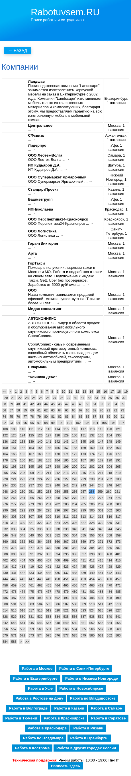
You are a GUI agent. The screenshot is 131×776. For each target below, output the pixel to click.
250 (22, 491)
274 (109, 498)
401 (117, 554)
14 (91, 391)
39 (11, 404)
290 (5, 510)
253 (48, 491)
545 (31, 623)
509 (83, 604)
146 (92, 441)
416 (5, 566)
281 (48, 504)
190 (109, 460)
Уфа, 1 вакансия (116, 147)
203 (100, 466)
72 (115, 410)
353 (65, 535)
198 (57, 466)
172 (74, 454)
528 (5, 616)
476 (39, 591)
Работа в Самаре (106, 708)
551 (83, 623)
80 (46, 416)
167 (31, 454)
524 (92, 610)
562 (57, 629)
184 (57, 460)
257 (83, 491)
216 (92, 473)
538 (92, 616)
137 (13, 441)
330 (109, 523)
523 (83, 610)
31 (82, 398)
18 (119, 391)
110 (22, 429)
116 (74, 429)
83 (66, 416)
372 (109, 541)
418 (22, 566)
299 (83, 510)
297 (65, 510)
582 (109, 635)
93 (11, 423)
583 (117, 635)
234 (5, 485)
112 (39, 429)
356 (92, 535)
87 (94, 416)
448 (39, 579)
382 (74, 548)
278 (22, 504)
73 (122, 410)
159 (83, 448)
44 (46, 404)
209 (31, 473)
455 (100, 579)
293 (31, 510)
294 (39, 510)
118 (92, 429)
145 (83, 441)
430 (5, 573)
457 (117, 579)
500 (5, 604)
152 (22, 448)
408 (57, 560)
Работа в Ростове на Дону (39, 698)
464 (57, 585)
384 (92, 548)
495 (83, 598)
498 (109, 598)
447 (31, 579)
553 (100, 623)
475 (31, 591)
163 (117, 448)
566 (92, 629)
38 (4, 404)
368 (74, 541)
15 (98, 391)
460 (22, 585)
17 (112, 391)
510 (92, 604)
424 (74, 566)
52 (101, 404)
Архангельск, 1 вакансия (116, 137)
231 (100, 479)
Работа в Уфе (40, 688)
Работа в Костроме (32, 748)
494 (74, 598)
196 (39, 466)
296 (57, 510)
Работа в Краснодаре (47, 728)
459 (13, 585)
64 (60, 410)
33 (96, 398)
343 (100, 529)
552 (92, 623)
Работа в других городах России (86, 748)
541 (117, 616)
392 (39, 554)
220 (5, 479)
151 (13, 448)
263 (13, 498)
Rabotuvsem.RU (65, 12)
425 (83, 566)
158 (74, 448)
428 (109, 566)
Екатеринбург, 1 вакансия (116, 100)
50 (87, 404)
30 (75, 398)
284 (74, 504)
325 (65, 523)
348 (22, 535)
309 (48, 516)
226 (57, 479)
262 (5, 498)
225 (48, 479)
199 (65, 466)
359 (117, 535)
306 (22, 516)
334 (22, 529)
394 (57, 554)
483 (100, 591)
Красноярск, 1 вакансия (116, 221)
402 (5, 560)
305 (13, 516)
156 (57, 448)
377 (31, 548)
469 (100, 585)
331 (117, 523)
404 (22, 560)
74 (4, 416)
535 (65, 616)
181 (31, 460)
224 (39, 479)
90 (115, 416)
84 (73, 416)
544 (22, 623)
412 (92, 560)
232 (109, 479)
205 (117, 466)
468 (92, 585)
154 (39, 448)
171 (65, 454)
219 (117, 473)
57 (11, 410)
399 (100, 554)
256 (74, 491)
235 (13, 485)
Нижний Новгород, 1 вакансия (116, 179)
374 (5, 548)
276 (5, 504)
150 (5, 448)
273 (100, 498)
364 (39, 541)
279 (31, 504)
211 (48, 473)
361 (13, 541)
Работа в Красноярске (64, 718)
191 (117, 460)
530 (22, 616)
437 (65, 573)
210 (39, 473)
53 (108, 404)
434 (39, 573)
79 (39, 416)
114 (57, 429)
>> (27, 641)
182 (39, 460)
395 (65, 554)
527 (117, 610)
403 (13, 560)
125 (31, 435)
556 (5, 629)
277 (13, 504)
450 (57, 579)
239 (48, 485)
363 (31, 541)
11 (70, 391)
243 (83, 485)
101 (69, 423)
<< (4, 391)
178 (5, 460)
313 (83, 516)
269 (65, 498)
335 (31, 529)
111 (31, 429)
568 (109, 629)
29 (68, 398)
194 (22, 466)
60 (32, 410)
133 (100, 435)
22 (20, 398)
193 (13, 466)
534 (57, 616)
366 (57, 541)
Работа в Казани (69, 708)
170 (57, 454)
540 (109, 616)
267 (48, 498)
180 (22, 460)
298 (74, 510)
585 (13, 641)
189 (100, 460)
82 (60, 416)
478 (57, 591)
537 (83, 616)
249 (13, 491)
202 (92, 466)
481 (83, 591)
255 (65, 491)
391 (31, 554)
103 (86, 423)
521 (65, 610)
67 (80, 410)
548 (57, 623)
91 (122, 416)
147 (100, 441)
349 (31, 535)
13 (84, 391)
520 (57, 610)
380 (57, 548)
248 (5, 491)
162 (109, 448)
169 (48, 454)
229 (83, 479)
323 (48, 523)
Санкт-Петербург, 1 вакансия (116, 233)
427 (100, 566)
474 (22, 591)
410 (74, 560)
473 (13, 591)
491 (48, 598)
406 (39, 560)
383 (83, 548)
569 (117, 629)
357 (100, 535)
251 (31, 491)
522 (74, 610)
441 (100, 573)
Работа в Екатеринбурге (35, 678)
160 (92, 448)
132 (92, 435)
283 (65, 504)
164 (5, 454)
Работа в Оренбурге (89, 738)
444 (5, 579)
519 (48, 610)
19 (126, 391)
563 (65, 629)
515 (13, 610)
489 (31, 598)
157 (65, 448)
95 (25, 423)
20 (6, 398)
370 (92, 541)
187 (83, 460)
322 (39, 523)
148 (109, 441)
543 (13, 623)
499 (117, 598)
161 (100, 448)
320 (22, 523)
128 (57, 435)
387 (117, 548)
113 (48, 429)
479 (65, 591)
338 (57, 529)
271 (83, 498)
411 (83, 560)
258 (91, 491)
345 (117, 529)
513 (117, 604)
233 (117, 479)
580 (92, 635)
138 (22, 441)
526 (109, 610)
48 (73, 404)
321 (31, 523)
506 (57, 604)
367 (65, 541)
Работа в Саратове (108, 718)
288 (109, 504)
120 (109, 429)
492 (57, 598)
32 (89, 398)
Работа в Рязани (88, 728)
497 (100, 598)
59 (25, 410)
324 (57, 523)
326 (74, 523)
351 (48, 535)
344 (109, 529)
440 (92, 573)
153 (31, 448)
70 (101, 410)
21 (13, 398)
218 (109, 473)
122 (5, 435)
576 (57, 635)
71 (108, 410)
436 (57, 573)
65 (66, 410)
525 (100, 610)
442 (109, 573)
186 (74, 460)
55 (122, 404)
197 (48, 466)
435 (48, 573)
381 (65, 548)
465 (65, 585)
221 (13, 479)
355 (83, 535)
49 (80, 404)
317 (117, 516)
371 (100, 541)
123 (13, 435)
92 (4, 423)
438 (74, 573)
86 (87, 416)
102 (78, 423)
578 (74, 635)
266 (39, 498)
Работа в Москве (37, 668)
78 (32, 416)
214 (74, 473)
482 (92, 591)
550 (74, 623)
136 (5, 441)
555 (117, 623)
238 (39, 485)
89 (108, 416)
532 (39, 616)
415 (117, 560)
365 (48, 541)
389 (13, 554)
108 (5, 429)
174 (92, 454)
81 (53, 416)
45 (53, 404)
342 (92, 529)
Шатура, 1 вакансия (116, 167)
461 (31, 585)
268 (57, 498)
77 (25, 416)
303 (117, 510)
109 (13, 429)
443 (117, 573)
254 (57, 491)
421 (48, 566)
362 (22, 541)
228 (74, 479)
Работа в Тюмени (21, 718)
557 (13, 629)
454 (92, 579)
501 (13, 604)
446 (22, 579)
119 (100, 429)
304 (5, 516)
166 (22, 454)
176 (109, 454)
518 (39, 610)
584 (5, 641)
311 (65, 516)
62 (46, 410)
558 (22, 629)
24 (34, 398)
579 (83, 635)
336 (39, 529)
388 (5, 554)
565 (83, 629)
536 (74, 616)
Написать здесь (65, 766)
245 (100, 485)
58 (18, 410)
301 (100, 510)
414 (109, 560)
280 (39, 504)
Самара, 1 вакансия (116, 157)
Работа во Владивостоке (93, 698)
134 (109, 435)
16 (105, 391)
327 (83, 523)
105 (104, 423)
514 (5, 610)
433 (31, 573)
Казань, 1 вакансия (116, 191)
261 (117, 491)
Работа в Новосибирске (81, 688)
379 (48, 548)
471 (117, 585)
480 (74, 591)
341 (83, 529)
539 (100, 616)
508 (74, 604)
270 (74, 498)
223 (31, 479)
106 (112, 423)
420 (39, 566)
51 (94, 404)
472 (5, 591)
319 (13, 523)
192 (5, 466)
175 (100, 454)
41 (25, 404)
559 (31, 629)
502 (22, 604)
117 (83, 429)
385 (100, 548)
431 (13, 573)
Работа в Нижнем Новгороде (91, 678)
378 (39, 548)
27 (54, 398)
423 (65, 566)
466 (74, 585)
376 (22, 548)
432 (22, 573)
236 (22, 485)
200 (74, 466)
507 (65, 604)
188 (92, 460)
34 (103, 398)
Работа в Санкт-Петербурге (84, 668)
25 (40, 398)
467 (83, 585)
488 (22, 598)
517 (31, 610)
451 (65, 579)
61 (39, 410)
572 (22, 635)
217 (100, 473)
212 (57, 473)
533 (48, 616)
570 (5, 635)
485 (117, 591)
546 (39, 623)
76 (18, 416)
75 (11, 416)
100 (60, 423)
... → (45, 120)
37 (124, 398)
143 (65, 441)
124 (22, 435)
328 (92, 523)
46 (60, 404)
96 (32, 423)
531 (31, 616)
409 (65, 560)
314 (92, 516)
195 (31, 466)
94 (18, 423)
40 (18, 404)
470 (109, 585)
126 (39, 435)
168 (39, 454)
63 (53, 410)
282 (57, 504)
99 (53, 423)
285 (83, 504)
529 (13, 616)
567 (100, 629)
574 (39, 635)
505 (48, 604)
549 (65, 623)
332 (5, 529)
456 (109, 579)
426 (92, 566)
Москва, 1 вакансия (116, 127)
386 (109, 548)
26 (47, 398)
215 (83, 473)
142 (57, 441)
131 (83, 435)
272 (92, 498)
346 (5, 535)
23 (26, 398)
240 (57, 485)
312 (74, 516)
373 (117, 541)
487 (13, 598)
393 (48, 554)
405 (31, 560)
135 (117, 435)
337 (48, 529)
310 (57, 516)
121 (117, 429)
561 (48, 629)
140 (39, 441)
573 (31, 635)
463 (48, 585)
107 (121, 423)
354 (74, 535)
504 (39, 604)
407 (48, 560)
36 (117, 398)
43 (39, 404)
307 (31, 516)
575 (48, 635)
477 (48, 591)
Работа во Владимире (43, 738)
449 (48, 579)
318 (5, 523)
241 (65, 485)
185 (65, 460)
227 (65, 479)
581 (100, 635)
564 (74, 629)
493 (65, 598)
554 (109, 623)
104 (95, 423)
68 (87, 410)
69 (94, 410)
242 (74, 485)
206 (5, 473)
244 (92, 485)
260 (108, 491)
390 (22, 554)
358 (109, 535)
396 (74, 554)
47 (66, 404)
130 (74, 435)
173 (83, 454)
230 (92, 479)
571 (13, 635)
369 (83, 541)
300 (92, 510)
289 (117, 504)
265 (31, 498)
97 (39, 423)
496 (92, 598)
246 (109, 485)
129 (65, 435)
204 (109, 466)
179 (13, 460)
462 (39, 585)
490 (39, 598)
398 (92, 554)
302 (109, 510)
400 (109, 554)
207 (13, 473)
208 (22, 473)
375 (13, 548)
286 (92, 504)
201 (83, 466)
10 (63, 391)
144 (74, 441)
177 (117, 454)
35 (110, 398)
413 (100, 560)
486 (5, 598)
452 (74, 579)
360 (5, 541)
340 (74, 529)
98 (46, 423)
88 (101, 416)
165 (13, 454)
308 (39, 516)
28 (61, 398)
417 (13, 566)
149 (117, 441)
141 (48, 441)
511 (100, 604)
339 (65, 529)
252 (39, 491)
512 (109, 604)
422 (57, 566)
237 (31, 485)
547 (48, 623)
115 (65, 429)
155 (48, 448)
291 (13, 510)
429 (117, 566)
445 (13, 579)
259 (100, 491)
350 (39, 535)
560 (39, 629)
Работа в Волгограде (28, 708)
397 (83, 554)
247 (117, 485)
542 (5, 623)
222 (22, 479)
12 (77, 391)
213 (65, 473)
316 (109, 516)
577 (65, 635)
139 (31, 441)
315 (100, 516)
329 (100, 523)
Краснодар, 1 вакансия (116, 211)
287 (100, 504)
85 (80, 416)
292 (22, 510)
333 (13, 529)
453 (83, 579)
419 (31, 566)
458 (5, 585)
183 (48, 460)
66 (73, 410)
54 (115, 404)
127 (48, 435)
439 (83, 573)
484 (109, 591)
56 (4, 410)
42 (32, 404)
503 (31, 604)
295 (48, 510)
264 (22, 498)
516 (22, 610)
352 (57, 535)
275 (117, 498)
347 (13, 535)
